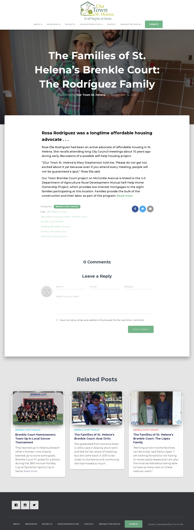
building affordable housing (55, 225)
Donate (154, 24)
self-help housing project (54, 235)
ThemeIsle (177, 523)
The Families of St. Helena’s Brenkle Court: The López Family (153, 437)
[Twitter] (34, 504)
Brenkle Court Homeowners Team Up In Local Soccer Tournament (35, 437)
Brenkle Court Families (67, 206)
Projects (70, 24)
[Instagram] (25, 504)
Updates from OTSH (91, 24)
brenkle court (79, 215)
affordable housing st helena (56, 215)
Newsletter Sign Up (131, 24)
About (38, 24)
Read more (124, 194)
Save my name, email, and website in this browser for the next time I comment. (102, 319)
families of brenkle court (53, 230)
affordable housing (57, 210)
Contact (111, 24)
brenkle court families (52, 220)
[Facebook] (16, 504)
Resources (54, 24)
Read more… (31, 470)
